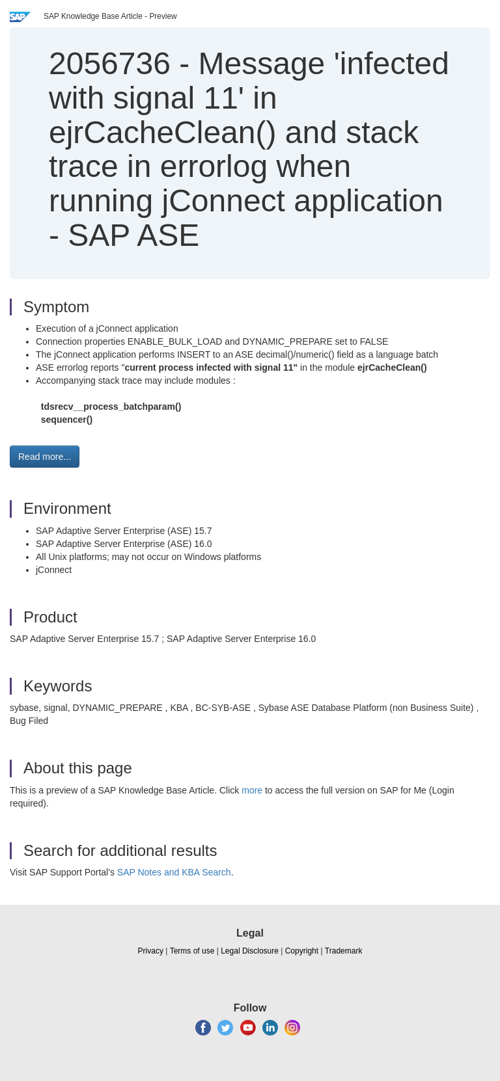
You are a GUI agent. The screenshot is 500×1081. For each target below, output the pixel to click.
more (252, 790)
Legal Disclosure (250, 950)
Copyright (301, 950)
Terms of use (192, 950)
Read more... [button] (44, 456)
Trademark (344, 950)
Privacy (150, 950)
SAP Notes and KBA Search (174, 872)
